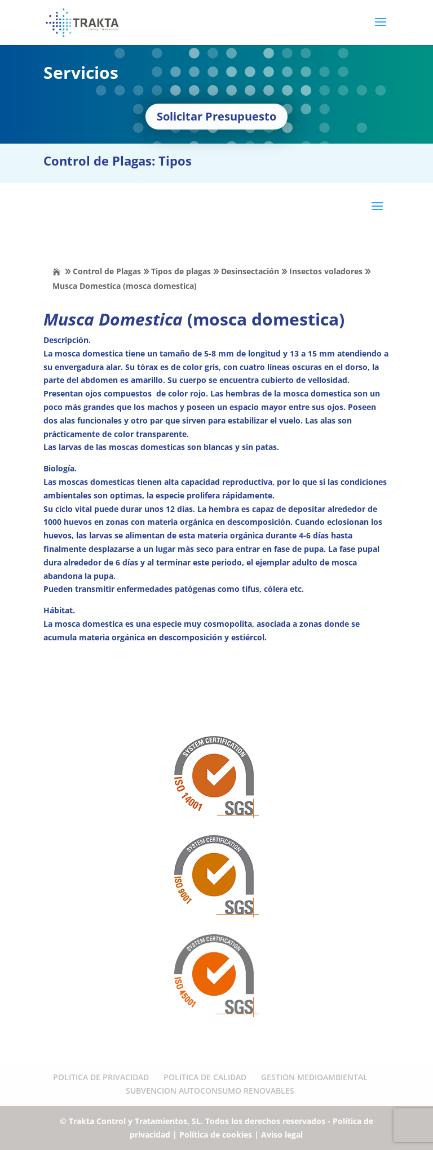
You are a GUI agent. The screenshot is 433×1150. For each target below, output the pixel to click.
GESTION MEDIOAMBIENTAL (314, 1077)
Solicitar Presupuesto (216, 116)
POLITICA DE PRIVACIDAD (101, 1077)
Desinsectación (250, 271)
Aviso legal (282, 1134)
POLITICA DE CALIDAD (205, 1077)
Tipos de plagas (181, 271)
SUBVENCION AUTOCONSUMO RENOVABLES (210, 1090)
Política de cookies (215, 1134)
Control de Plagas (107, 271)
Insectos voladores (326, 271)
